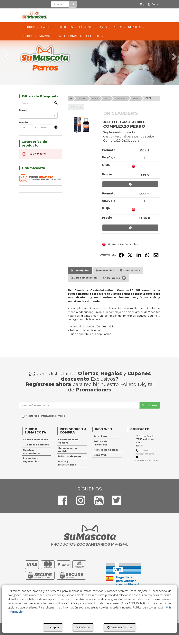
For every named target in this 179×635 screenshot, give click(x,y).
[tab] (80, 270)
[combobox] (38, 115)
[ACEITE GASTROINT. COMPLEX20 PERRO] (81, 123)
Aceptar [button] (53, 627)
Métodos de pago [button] (69, 456)
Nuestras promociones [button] (31, 451)
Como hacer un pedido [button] (68, 450)
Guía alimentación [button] (84, 277)
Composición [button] (130, 270)
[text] (60, 4)
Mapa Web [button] (100, 455)
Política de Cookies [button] (105, 449)
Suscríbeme (149, 405)
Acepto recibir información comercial (44, 416)
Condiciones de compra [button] (68, 441)
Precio (23, 122)
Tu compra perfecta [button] (36, 444)
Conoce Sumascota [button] (35, 439)
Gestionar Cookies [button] (119, 627)
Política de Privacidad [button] (100, 443)
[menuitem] (140, 4)
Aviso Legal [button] (100, 436)
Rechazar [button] (83, 627)
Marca (23, 110)
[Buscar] (73, 4)
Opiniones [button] (114, 278)
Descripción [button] (80, 270)
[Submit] (55, 127)
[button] (141, 4)
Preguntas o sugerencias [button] (31, 460)
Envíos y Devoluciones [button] (67, 463)
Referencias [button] (105, 270)
